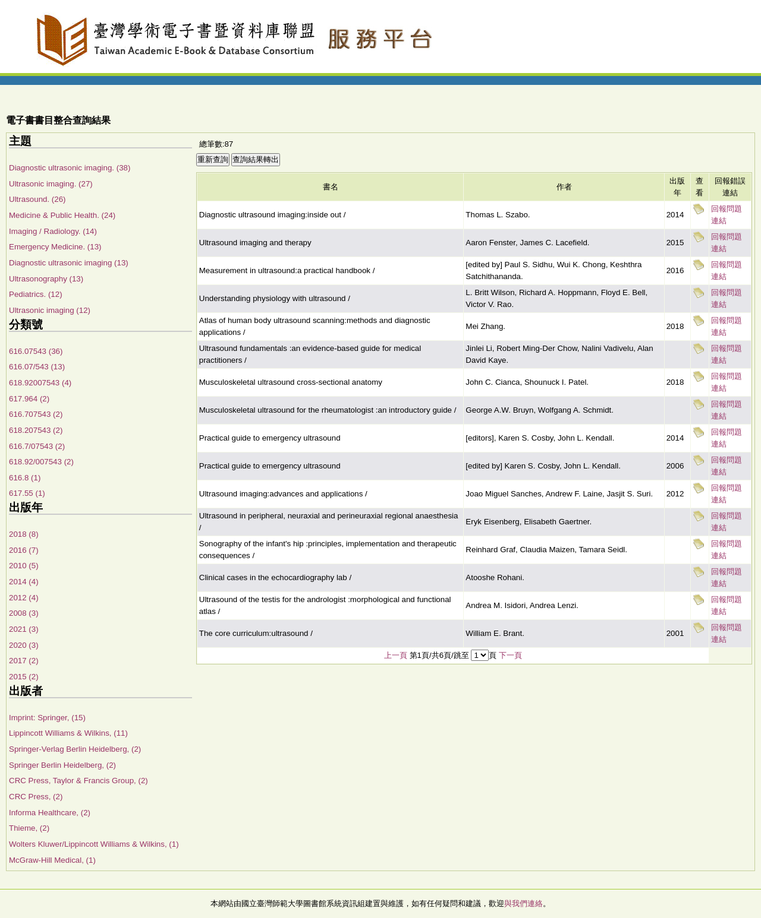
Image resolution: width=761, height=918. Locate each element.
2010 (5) (24, 565)
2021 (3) (24, 629)
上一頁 (395, 655)
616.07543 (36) (35, 351)
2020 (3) (24, 645)
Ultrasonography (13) (46, 278)
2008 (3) (24, 613)
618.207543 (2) (35, 430)
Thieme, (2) (29, 828)
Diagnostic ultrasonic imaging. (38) (69, 167)
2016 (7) (24, 550)
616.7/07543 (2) (37, 446)
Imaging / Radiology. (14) (53, 231)
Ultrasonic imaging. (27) (51, 183)
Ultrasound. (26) (37, 199)
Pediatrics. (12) (35, 294)
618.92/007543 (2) (41, 461)
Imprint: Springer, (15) (47, 717)
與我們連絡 (523, 903)
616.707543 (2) (35, 414)
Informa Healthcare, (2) (49, 812)
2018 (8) (24, 534)
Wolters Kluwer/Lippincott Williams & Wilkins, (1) (94, 844)
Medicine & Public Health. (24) (62, 215)
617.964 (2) (29, 398)
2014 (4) (24, 581)
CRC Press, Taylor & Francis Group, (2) (78, 780)
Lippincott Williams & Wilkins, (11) (68, 733)
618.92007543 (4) (40, 382)
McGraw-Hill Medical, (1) (52, 860)
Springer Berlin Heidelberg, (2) (62, 765)
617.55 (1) (27, 493)
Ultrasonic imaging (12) (49, 310)
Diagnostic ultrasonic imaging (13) (68, 262)
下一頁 (510, 655)
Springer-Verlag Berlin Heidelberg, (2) (75, 749)
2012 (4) (24, 597)
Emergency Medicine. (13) (55, 246)
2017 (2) (24, 660)
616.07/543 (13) (37, 366)
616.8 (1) (24, 477)
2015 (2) (24, 676)
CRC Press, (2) (35, 796)
